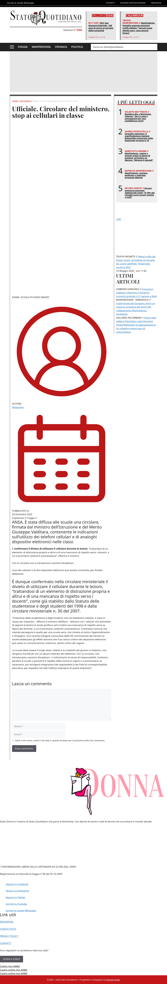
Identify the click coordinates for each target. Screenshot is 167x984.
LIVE (118, 219)
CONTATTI (110, 3)
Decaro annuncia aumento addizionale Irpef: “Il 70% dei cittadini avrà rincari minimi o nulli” (140, 193)
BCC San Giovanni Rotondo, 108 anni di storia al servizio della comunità (100, 26)
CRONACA (61, 46)
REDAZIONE (156, 3)
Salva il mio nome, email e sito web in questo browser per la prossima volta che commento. (60, 740)
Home (15, 101)
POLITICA (77, 46)
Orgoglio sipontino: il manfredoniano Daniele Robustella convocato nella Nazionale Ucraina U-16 (139, 137)
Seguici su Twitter (15, 897)
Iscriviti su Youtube (16, 904)
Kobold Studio (113, 979)
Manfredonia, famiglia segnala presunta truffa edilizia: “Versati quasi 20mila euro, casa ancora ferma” (138, 27)
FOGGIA (23, 46)
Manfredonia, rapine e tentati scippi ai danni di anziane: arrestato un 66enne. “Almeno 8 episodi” (139, 156)
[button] (12, 47)
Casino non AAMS (10, 966)
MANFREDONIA (41, 46)
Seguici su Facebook (17, 884)
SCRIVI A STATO (11, 959)
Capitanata (25, 101)
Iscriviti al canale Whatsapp (21, 910)
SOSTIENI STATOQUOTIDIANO (133, 3)
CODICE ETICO (8, 929)
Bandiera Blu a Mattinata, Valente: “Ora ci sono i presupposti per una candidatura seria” (138, 117)
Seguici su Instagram (17, 890)
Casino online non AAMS (13, 970)
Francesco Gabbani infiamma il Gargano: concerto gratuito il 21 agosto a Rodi (136, 292)
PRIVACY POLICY (9, 936)
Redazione (18, 407)
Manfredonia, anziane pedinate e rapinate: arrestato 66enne (136, 175)
